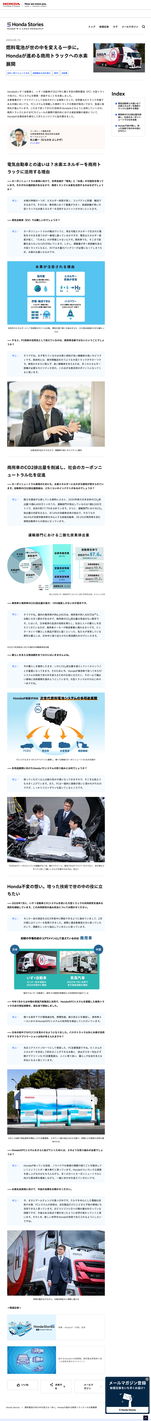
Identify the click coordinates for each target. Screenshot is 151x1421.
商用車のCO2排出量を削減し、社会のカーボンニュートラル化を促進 (129, 117)
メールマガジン (130, 27)
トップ (91, 27)
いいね (24, 1385)
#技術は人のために (42, 73)
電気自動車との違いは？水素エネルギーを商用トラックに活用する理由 (129, 106)
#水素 (64, 73)
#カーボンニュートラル (18, 73)
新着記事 (104, 27)
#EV (56, 73)
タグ (115, 27)
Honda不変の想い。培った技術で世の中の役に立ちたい (129, 128)
